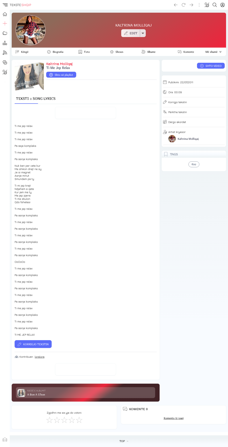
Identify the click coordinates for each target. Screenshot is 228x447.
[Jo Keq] (56, 420)
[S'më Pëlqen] (49, 420)
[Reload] (183, 5)
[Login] (222, 5)
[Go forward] (191, 5)
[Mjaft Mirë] (71, 420)
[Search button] (215, 5)
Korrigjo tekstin (177, 102)
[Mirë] (64, 420)
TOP (123, 441)
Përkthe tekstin (177, 112)
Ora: (175, 92)
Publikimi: (180, 82)
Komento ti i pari (174, 418)
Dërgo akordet (177, 122)
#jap (194, 164)
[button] (5, 5)
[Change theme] (207, 5)
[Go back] (176, 5)
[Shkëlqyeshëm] (79, 420)
